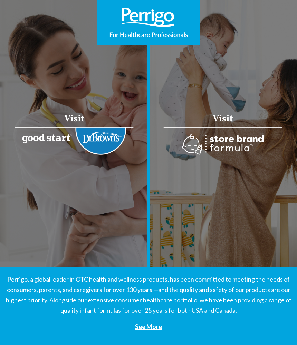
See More (148, 327)
